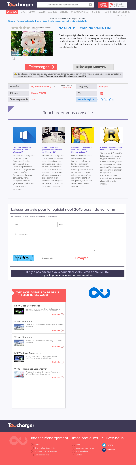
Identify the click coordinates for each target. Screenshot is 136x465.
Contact (77, 455)
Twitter (110, 445)
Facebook (111, 450)
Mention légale (80, 451)
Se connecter (121, 6)
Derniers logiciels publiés (43, 448)
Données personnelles (83, 448)
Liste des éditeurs (40, 455)
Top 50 (35, 444)
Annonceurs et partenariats (44, 451)
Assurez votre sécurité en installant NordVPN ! (66, 76)
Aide (76, 444)
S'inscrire (119, 4)
